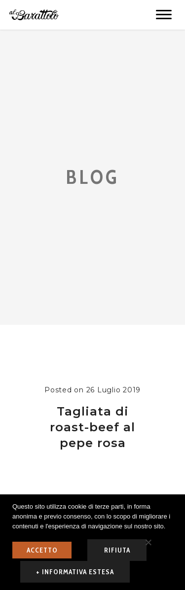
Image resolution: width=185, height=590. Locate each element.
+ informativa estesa (75, 571)
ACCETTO (42, 550)
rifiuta (117, 550)
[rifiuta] (148, 542)
